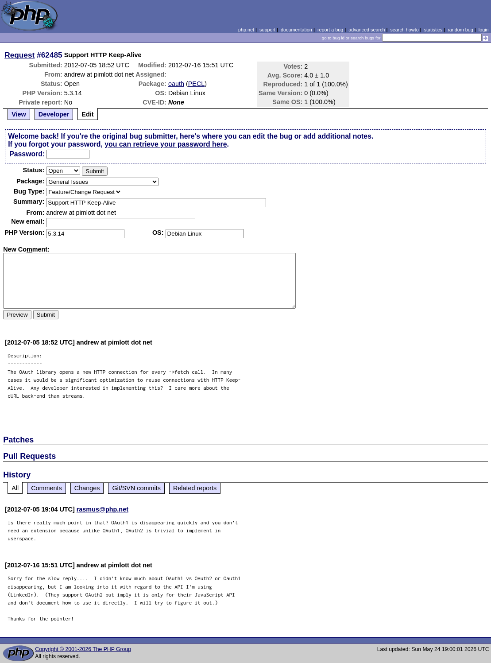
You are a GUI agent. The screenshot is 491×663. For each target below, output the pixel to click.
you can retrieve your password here (165, 144)
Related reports (195, 488)
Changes (87, 488)
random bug (460, 29)
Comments (46, 488)
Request (19, 54)
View (19, 114)
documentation (296, 29)
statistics (433, 29)
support (267, 29)
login (484, 29)
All (15, 488)
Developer (54, 114)
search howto (404, 29)
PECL (196, 83)
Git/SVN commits (136, 488)
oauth (176, 83)
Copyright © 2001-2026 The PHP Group (83, 649)
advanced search (366, 29)
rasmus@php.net (102, 509)
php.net (246, 29)
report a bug (330, 29)
